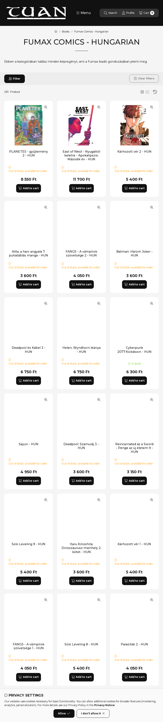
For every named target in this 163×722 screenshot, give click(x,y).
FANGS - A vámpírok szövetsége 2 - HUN (81, 253)
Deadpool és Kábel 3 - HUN (28, 349)
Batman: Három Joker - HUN (134, 253)
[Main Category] (56, 31)
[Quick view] (46, 107)
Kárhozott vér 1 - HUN (134, 544)
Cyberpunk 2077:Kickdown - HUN (134, 349)
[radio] (147, 91)
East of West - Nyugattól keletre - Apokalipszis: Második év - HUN (81, 155)
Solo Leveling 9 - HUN (28, 544)
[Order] (155, 91)
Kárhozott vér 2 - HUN (134, 151)
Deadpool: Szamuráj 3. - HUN (81, 446)
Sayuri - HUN (28, 444)
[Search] (110, 13)
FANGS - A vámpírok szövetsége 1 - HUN (28, 646)
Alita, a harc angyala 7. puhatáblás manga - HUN (28, 253)
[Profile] (128, 13)
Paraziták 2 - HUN (134, 644)
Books (65, 31)
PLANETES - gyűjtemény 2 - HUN (28, 153)
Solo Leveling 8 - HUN (81, 644)
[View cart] (147, 13)
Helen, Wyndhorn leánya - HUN (81, 349)
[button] (83, 13)
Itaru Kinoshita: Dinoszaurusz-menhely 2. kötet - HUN (81, 548)
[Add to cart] (28, 188)
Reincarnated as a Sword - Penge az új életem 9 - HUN (134, 448)
